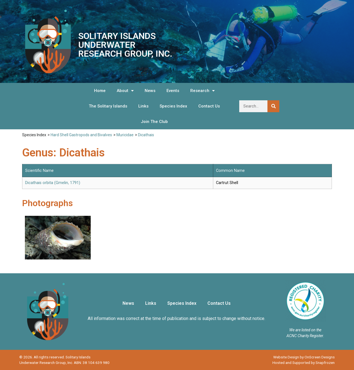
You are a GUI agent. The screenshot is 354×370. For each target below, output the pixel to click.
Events (172, 90)
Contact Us (209, 106)
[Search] (273, 106)
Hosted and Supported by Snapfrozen (303, 362)
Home (100, 90)
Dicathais (146, 135)
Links (143, 106)
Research (202, 91)
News (150, 90)
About (125, 91)
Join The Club (154, 121)
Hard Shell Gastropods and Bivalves (81, 135)
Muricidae (125, 135)
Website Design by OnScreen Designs (304, 357)
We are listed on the (305, 330)
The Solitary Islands (108, 106)
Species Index (173, 106)
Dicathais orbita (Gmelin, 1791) (52, 182)
